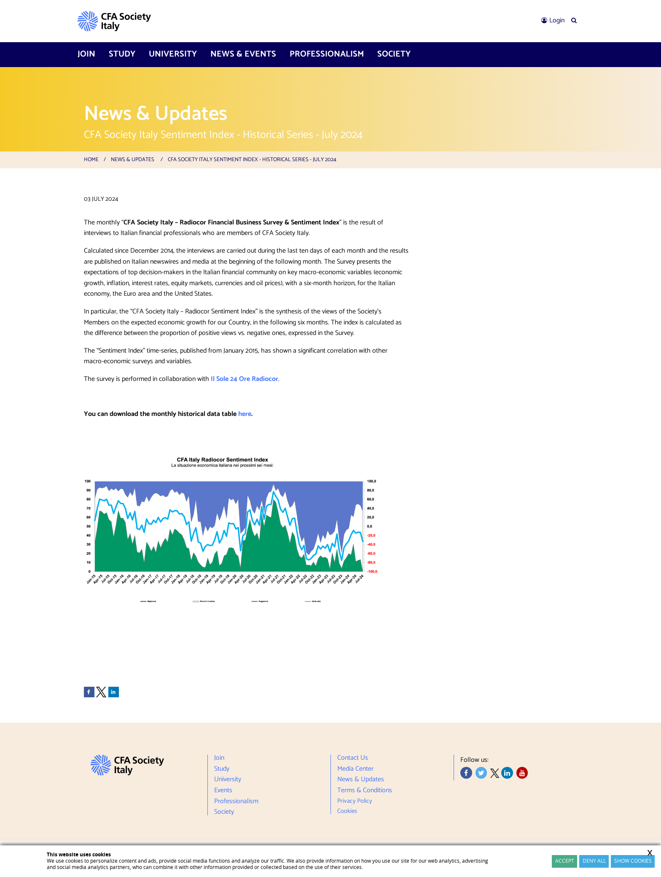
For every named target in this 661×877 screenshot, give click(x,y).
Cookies (347, 810)
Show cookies (633, 861)
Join (86, 54)
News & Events (243, 54)
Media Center (355, 769)
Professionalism (327, 54)
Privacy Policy (354, 801)
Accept (564, 861)
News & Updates (132, 159)
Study (122, 54)
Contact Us (352, 759)
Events (223, 790)
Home (91, 159)
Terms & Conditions (364, 790)
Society (394, 54)
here (244, 414)
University (173, 54)
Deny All (594, 861)
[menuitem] (552, 20)
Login (556, 20)
